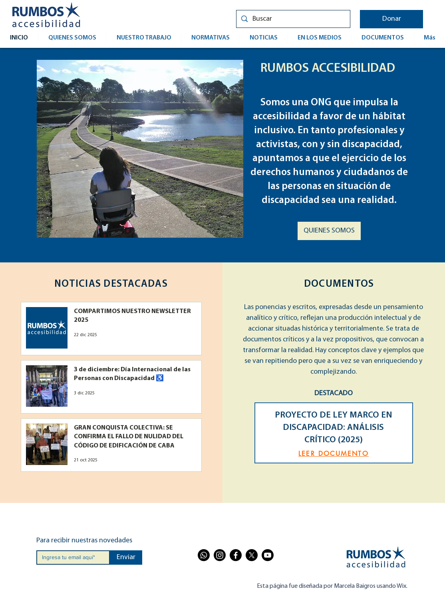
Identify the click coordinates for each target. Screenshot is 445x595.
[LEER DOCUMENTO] (333, 454)
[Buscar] (292, 19)
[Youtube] (268, 555)
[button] (391, 19)
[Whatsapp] (204, 555)
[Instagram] (220, 555)
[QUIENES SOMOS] (329, 231)
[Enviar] (126, 557)
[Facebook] (236, 555)
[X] (252, 555)
